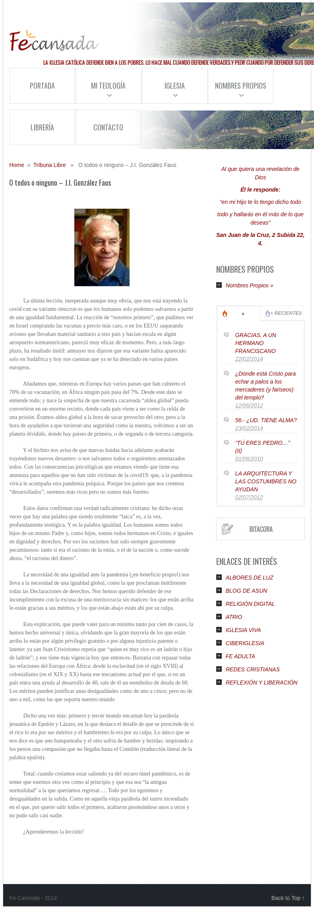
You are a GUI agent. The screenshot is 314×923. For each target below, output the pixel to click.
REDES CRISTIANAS (253, 669)
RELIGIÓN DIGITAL (250, 604)
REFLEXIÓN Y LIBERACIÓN (262, 682)
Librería (42, 127)
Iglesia (163, 91)
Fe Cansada (54, 40)
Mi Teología (101, 91)
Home (16, 165)
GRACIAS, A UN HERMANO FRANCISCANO (255, 343)
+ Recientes (286, 313)
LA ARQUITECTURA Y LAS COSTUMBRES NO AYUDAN (266, 481)
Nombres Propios (237, 91)
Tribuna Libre (49, 165)
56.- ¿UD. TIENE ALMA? (266, 420)
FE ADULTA (240, 656)
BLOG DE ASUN (246, 591)
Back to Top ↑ (288, 898)
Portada (42, 85)
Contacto (108, 127)
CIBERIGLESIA (245, 643)
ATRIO (234, 617)
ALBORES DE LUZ (249, 577)
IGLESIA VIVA (243, 630)
